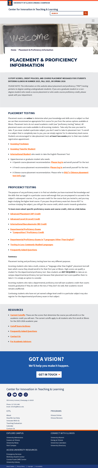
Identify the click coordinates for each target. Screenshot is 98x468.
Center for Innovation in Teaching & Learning (33, 9)
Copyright (30, 466)
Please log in (57, 162)
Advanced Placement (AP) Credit (25, 213)
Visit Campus (11, 445)
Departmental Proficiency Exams (25, 229)
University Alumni (57, 437)
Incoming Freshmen (19, 144)
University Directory (58, 445)
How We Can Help (13, 418)
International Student (20, 154)
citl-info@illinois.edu (17, 407)
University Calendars (58, 443)
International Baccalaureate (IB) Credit (28, 224)
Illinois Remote (57, 418)
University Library (13, 462)
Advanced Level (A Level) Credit (25, 219)
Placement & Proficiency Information (36, 50)
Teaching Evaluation (14, 423)
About (9, 415)
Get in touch (48, 374)
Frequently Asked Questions (23, 249)
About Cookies (10, 466)
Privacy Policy (21, 466)
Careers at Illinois (13, 440)
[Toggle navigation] (93, 20)
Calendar (10, 426)
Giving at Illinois (57, 440)
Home (13, 50)
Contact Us (11, 428)
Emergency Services (14, 454)
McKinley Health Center (15, 457)
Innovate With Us (13, 420)
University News (13, 443)
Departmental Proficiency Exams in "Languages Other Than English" (42, 239)
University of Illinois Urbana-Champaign (32, 3)
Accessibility (38, 466)
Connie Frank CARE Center (16, 459)
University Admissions (15, 437)
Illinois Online (56, 415)
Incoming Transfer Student (22, 149)
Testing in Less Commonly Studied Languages (31, 244)
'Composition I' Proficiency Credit (28, 232)
